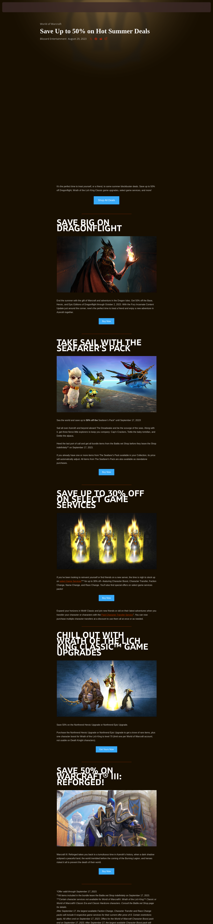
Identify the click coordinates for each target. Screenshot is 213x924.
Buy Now (106, 190)
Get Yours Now (106, 619)
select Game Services (70, 451)
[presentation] (12, 7)
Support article (124, 815)
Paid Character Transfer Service (117, 484)
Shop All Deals (106, 69)
